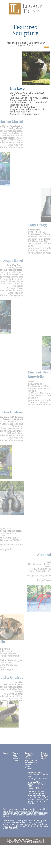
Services (29, 753)
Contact (44, 755)
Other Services (28, 767)
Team (15, 753)
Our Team (15, 756)
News (43, 753)
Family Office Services (31, 763)
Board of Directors (17, 759)
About (5, 753)
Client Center (44, 757)
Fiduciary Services (29, 756)
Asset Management (31, 759)
